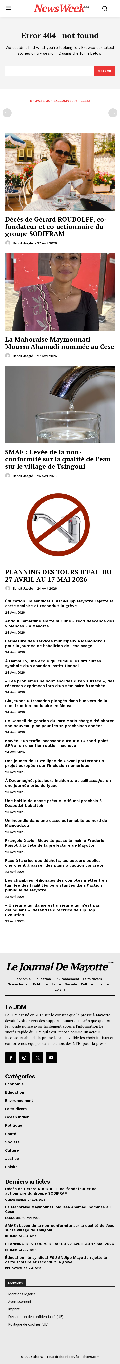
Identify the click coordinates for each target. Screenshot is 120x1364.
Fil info (11, 1236)
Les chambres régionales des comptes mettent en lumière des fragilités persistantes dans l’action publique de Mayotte (56, 885)
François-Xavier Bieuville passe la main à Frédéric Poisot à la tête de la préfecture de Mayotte (54, 843)
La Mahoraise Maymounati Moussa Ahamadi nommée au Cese (59, 343)
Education (13, 1268)
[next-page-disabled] (112, 112)
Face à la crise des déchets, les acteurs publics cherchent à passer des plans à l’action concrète (54, 863)
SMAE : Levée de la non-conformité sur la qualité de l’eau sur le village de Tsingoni (57, 459)
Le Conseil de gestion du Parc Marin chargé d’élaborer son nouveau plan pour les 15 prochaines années (59, 723)
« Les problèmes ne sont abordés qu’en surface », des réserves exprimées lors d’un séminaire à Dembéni (60, 683)
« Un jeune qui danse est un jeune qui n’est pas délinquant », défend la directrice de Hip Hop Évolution (52, 910)
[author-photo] (8, 243)
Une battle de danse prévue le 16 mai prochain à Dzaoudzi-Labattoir (53, 803)
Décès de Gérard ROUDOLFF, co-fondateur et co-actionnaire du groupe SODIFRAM (56, 226)
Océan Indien (15, 1199)
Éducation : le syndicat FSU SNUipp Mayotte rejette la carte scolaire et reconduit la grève (59, 603)
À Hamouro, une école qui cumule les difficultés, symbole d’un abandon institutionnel (53, 663)
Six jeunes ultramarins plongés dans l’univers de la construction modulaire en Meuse (56, 703)
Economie (13, 1218)
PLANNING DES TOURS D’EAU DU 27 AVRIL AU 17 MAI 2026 (58, 575)
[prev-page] (7, 112)
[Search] (104, 71)
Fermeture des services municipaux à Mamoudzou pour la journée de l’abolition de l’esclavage (55, 643)
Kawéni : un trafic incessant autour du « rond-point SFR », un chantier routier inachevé (56, 743)
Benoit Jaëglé (23, 243)
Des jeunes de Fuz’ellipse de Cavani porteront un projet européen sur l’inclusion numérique (54, 763)
